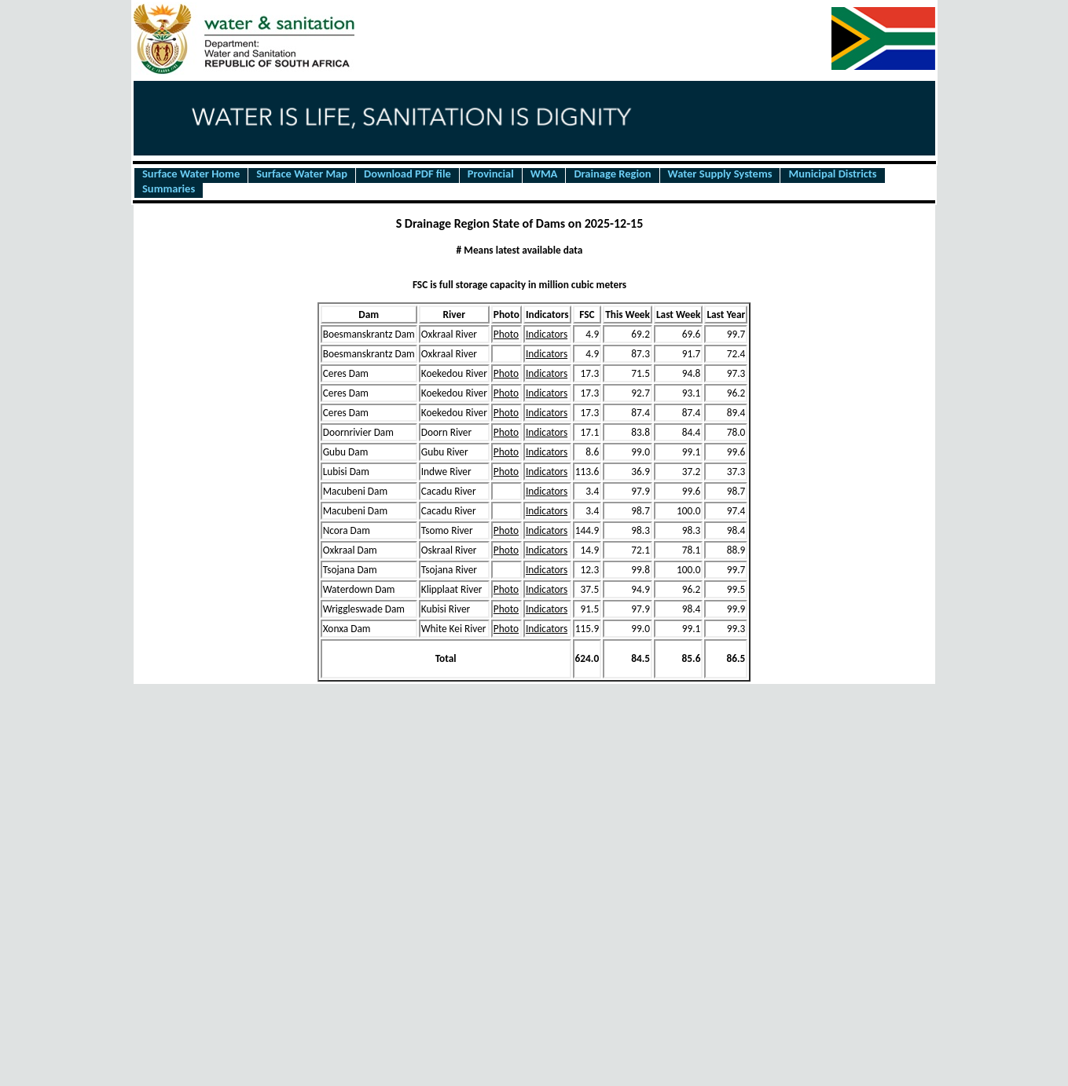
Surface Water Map (301, 174)
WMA (544, 174)
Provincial (491, 174)
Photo (506, 334)
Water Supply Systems (720, 174)
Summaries (168, 189)
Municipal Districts (832, 174)
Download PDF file (407, 174)
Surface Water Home (191, 174)
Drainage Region (612, 174)
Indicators (546, 334)
